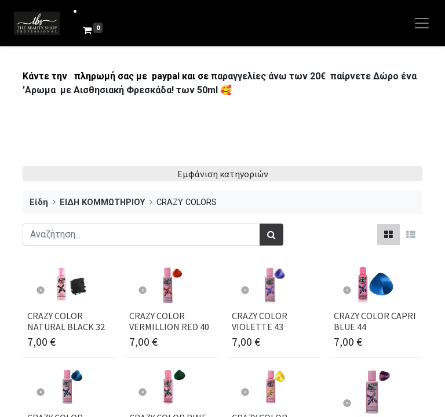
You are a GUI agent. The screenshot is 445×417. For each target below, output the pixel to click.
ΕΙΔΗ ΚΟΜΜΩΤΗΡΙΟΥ (102, 202)
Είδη (39, 202)
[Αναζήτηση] (271, 235)
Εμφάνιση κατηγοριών (222, 174)
